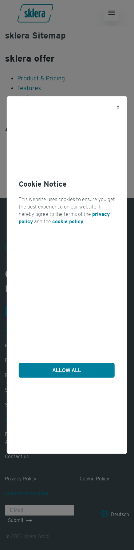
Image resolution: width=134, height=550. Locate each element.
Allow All (66, 370)
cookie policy (67, 221)
